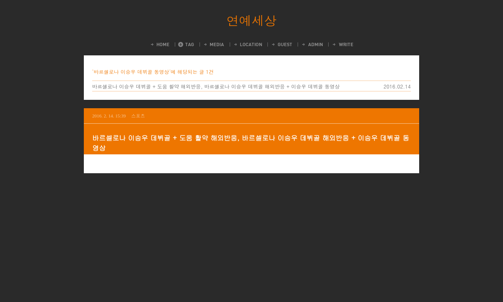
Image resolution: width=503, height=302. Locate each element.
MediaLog (213, 44)
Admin (312, 44)
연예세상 (251, 20)
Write (342, 44)
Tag (186, 44)
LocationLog (247, 44)
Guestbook (281, 44)
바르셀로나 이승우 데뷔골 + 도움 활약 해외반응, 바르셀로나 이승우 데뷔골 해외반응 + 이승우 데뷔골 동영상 (216, 86)
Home (159, 44)
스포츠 (138, 115)
